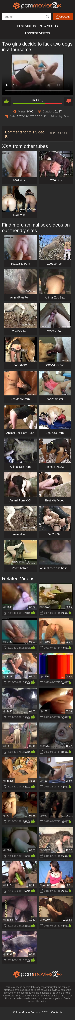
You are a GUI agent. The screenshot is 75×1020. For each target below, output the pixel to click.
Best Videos (26, 26)
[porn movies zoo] (37, 5)
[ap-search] (26, 16)
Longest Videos (37, 33)
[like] (6, 101)
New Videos (49, 26)
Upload (63, 17)
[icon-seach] (47, 16)
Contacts (56, 1012)
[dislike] (68, 101)
